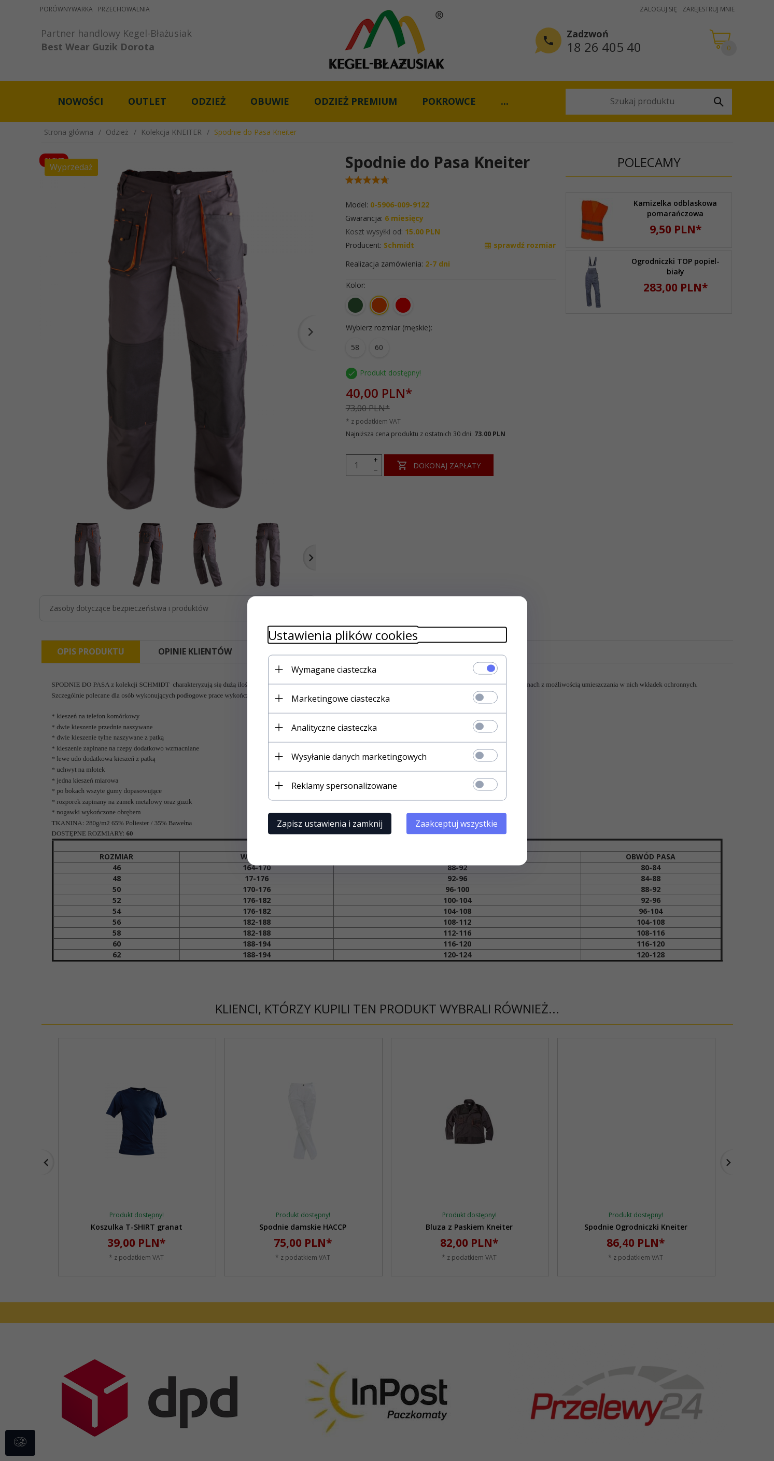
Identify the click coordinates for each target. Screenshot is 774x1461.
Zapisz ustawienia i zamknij (330, 823)
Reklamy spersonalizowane (344, 785)
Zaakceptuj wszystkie (456, 823)
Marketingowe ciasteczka (340, 698)
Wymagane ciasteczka (333, 669)
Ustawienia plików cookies (343, 634)
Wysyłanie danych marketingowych (359, 756)
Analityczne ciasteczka (334, 727)
